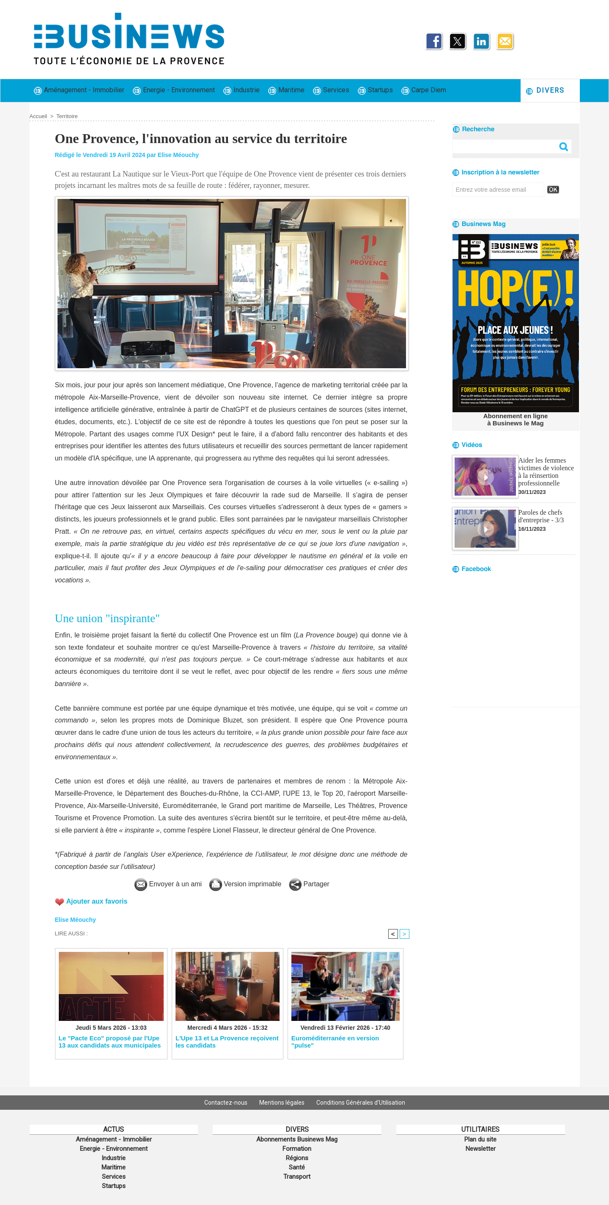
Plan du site (480, 1139)
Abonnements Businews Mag (296, 1139)
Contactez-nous (226, 1102)
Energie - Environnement (174, 90)
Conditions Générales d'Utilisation (360, 1102)
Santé (297, 1167)
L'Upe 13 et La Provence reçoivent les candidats (227, 1041)
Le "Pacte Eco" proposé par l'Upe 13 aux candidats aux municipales (110, 1041)
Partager (309, 884)
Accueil (38, 116)
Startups (375, 90)
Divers (545, 90)
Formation (297, 1149)
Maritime (286, 90)
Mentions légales (282, 1102)
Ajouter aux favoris (97, 901)
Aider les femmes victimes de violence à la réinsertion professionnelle (546, 472)
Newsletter (481, 1149)
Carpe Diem (423, 90)
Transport (296, 1176)
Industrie (241, 90)
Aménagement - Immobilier (79, 90)
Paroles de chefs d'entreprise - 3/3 (541, 516)
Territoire (67, 116)
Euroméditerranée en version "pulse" (335, 1041)
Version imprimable (245, 884)
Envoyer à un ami (168, 884)
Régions (297, 1158)
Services (331, 90)
